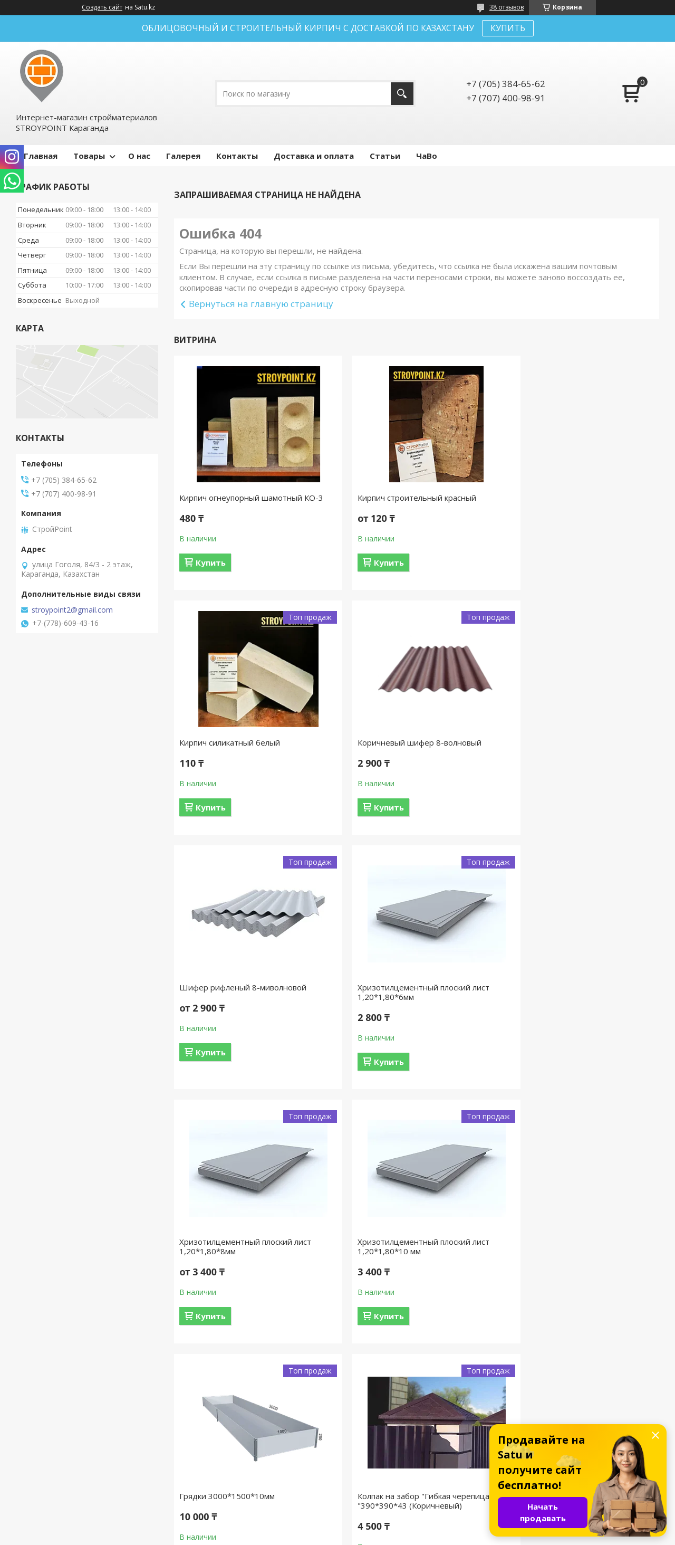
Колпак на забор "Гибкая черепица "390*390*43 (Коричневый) (245, 1255)
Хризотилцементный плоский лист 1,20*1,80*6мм (575, 747)
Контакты (237, 155)
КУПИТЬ (507, 28)
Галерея (183, 155)
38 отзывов (506, 7)
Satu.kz (385, 1525)
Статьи (385, 155)
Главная (40, 155)
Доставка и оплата (314, 155)
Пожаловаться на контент (358, 1534)
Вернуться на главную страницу (261, 304)
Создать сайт (102, 7)
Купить (211, 562)
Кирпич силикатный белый (559, 497)
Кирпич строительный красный (403, 497)
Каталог (364, 1484)
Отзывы (364, 1469)
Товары (89, 155)
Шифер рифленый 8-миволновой (407, 742)
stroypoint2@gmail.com (72, 610)
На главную (41, 1469)
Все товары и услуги (412, 1385)
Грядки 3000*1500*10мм (557, 997)
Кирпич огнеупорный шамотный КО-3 (251, 497)
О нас (139, 155)
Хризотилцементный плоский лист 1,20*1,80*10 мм (410, 1001)
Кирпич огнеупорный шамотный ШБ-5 (570, 1255)
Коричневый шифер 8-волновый (241, 742)
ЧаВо (426, 155)
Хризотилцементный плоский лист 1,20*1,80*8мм (245, 1001)
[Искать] (402, 93)
